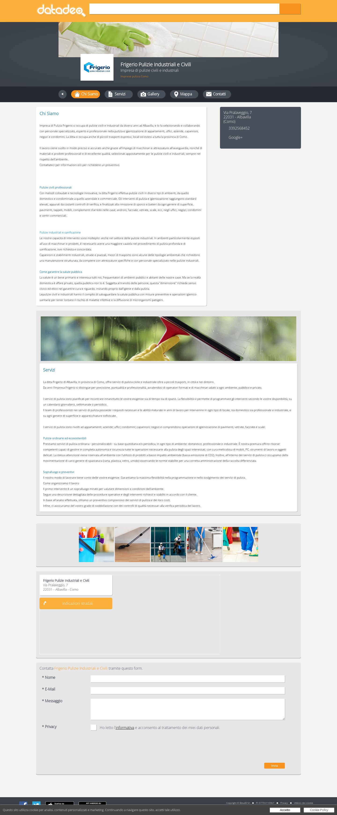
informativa (125, 727)
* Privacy (49, 727)
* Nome (48, 677)
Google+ (236, 137)
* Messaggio (52, 701)
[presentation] (249, 749)
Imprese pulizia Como (134, 76)
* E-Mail (48, 689)
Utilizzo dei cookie (303, 802)
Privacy (284, 802)
